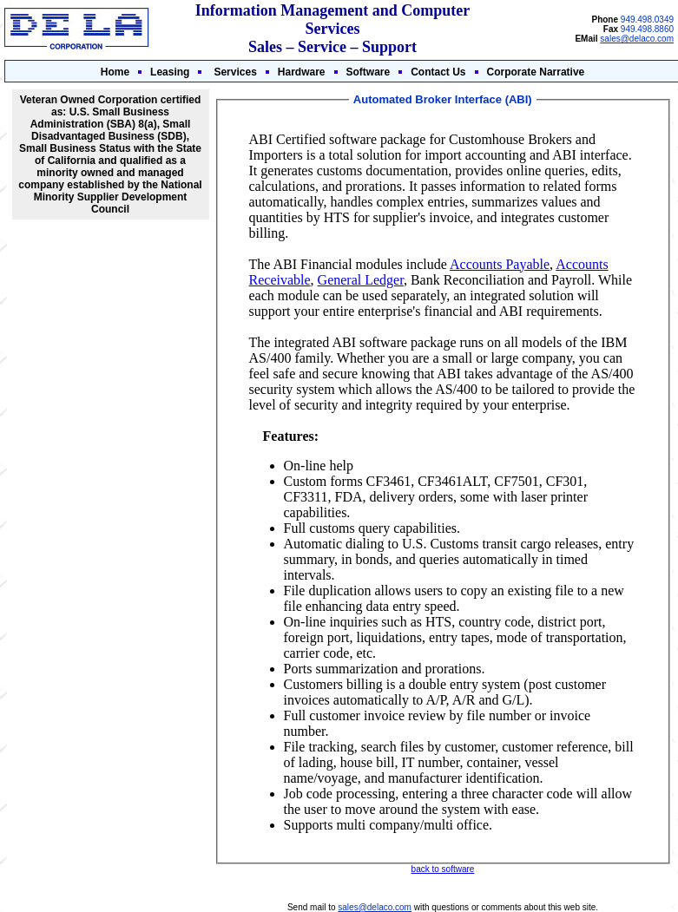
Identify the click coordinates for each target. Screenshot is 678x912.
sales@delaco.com (637, 38)
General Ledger (361, 279)
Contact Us (438, 72)
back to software (443, 869)
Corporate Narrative (536, 72)
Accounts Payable (500, 264)
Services (235, 72)
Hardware (302, 72)
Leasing (169, 72)
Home (115, 72)
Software (368, 72)
